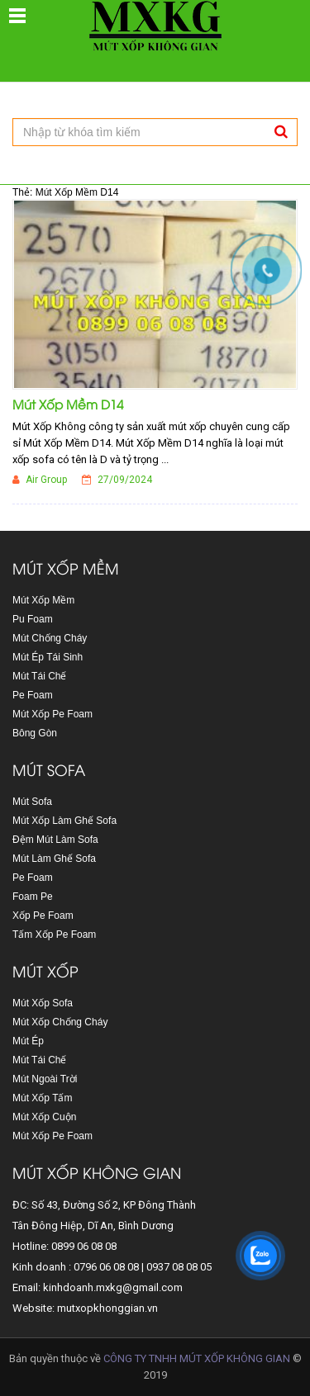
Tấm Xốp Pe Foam (54, 934)
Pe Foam (32, 695)
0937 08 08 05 (179, 1267)
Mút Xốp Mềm (43, 600)
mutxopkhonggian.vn (107, 1308)
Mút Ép (28, 1041)
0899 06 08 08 (84, 1246)
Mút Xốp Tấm (42, 1098)
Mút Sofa (32, 801)
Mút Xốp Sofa (42, 1003)
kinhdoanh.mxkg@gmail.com (113, 1287)
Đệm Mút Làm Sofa (55, 839)
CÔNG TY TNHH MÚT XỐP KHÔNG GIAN (196, 1358)
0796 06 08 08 (106, 1267)
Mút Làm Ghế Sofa (54, 858)
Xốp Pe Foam (43, 915)
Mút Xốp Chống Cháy (59, 1022)
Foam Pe (32, 896)
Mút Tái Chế (39, 676)
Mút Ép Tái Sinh (47, 657)
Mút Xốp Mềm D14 (67, 403)
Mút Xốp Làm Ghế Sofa (64, 820)
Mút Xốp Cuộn (44, 1117)
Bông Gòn (34, 733)
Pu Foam (32, 619)
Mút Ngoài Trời (44, 1079)
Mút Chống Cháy (49, 638)
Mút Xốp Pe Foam (52, 714)
